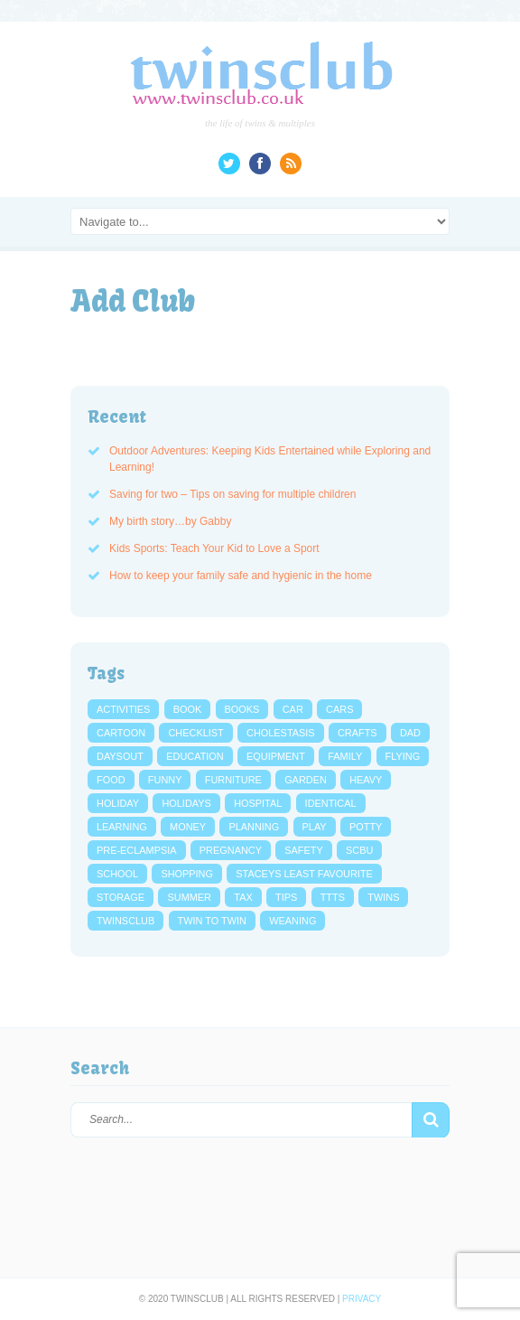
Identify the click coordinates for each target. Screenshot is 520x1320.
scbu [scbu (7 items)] (359, 850)
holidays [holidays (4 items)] (186, 803)
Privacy (361, 1299)
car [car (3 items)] (293, 709)
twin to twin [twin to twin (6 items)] (212, 920)
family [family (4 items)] (345, 756)
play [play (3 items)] (314, 826)
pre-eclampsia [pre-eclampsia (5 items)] (137, 850)
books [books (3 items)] (242, 709)
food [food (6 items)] (111, 779)
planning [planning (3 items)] (253, 826)
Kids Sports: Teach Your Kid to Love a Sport (214, 548)
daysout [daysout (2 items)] (120, 756)
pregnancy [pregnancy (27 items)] (231, 850)
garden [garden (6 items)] (305, 779)
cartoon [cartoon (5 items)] (121, 732)
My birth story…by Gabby (170, 521)
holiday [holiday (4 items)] (118, 803)
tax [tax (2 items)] (243, 897)
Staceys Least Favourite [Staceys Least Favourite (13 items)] (304, 873)
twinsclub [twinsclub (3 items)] (125, 920)
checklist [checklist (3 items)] (195, 732)
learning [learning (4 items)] (122, 826)
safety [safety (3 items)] (303, 850)
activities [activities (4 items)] (123, 709)
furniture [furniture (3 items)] (233, 779)
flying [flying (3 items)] (403, 756)
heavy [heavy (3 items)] (365, 779)
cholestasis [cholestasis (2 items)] (280, 732)
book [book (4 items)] (187, 709)
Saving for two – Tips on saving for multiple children (232, 494)
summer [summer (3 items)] (188, 897)
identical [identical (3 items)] (331, 803)
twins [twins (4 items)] (383, 897)
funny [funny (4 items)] (165, 779)
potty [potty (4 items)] (365, 826)
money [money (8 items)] (188, 826)
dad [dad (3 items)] (410, 732)
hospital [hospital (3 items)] (258, 803)
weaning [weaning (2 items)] (292, 920)
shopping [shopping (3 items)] (187, 873)
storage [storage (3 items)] (120, 897)
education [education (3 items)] (194, 756)
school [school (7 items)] (117, 873)
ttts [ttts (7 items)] (332, 897)
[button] (431, 1120)
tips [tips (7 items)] (286, 897)
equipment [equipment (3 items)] (275, 756)
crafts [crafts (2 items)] (357, 732)
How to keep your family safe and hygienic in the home (240, 575)
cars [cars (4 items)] (339, 709)
